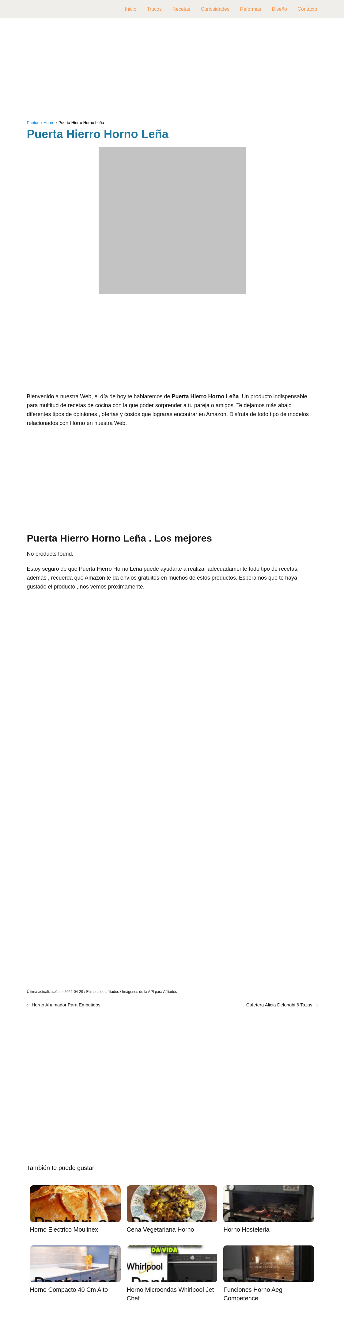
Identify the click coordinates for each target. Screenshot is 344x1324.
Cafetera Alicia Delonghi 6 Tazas (279, 1004)
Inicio (130, 9)
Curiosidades (215, 9)
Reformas (250, 9)
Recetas (181, 9)
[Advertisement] (172, 71)
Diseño (279, 9)
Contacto (307, 9)
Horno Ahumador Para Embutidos (66, 1004)
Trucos (154, 9)
